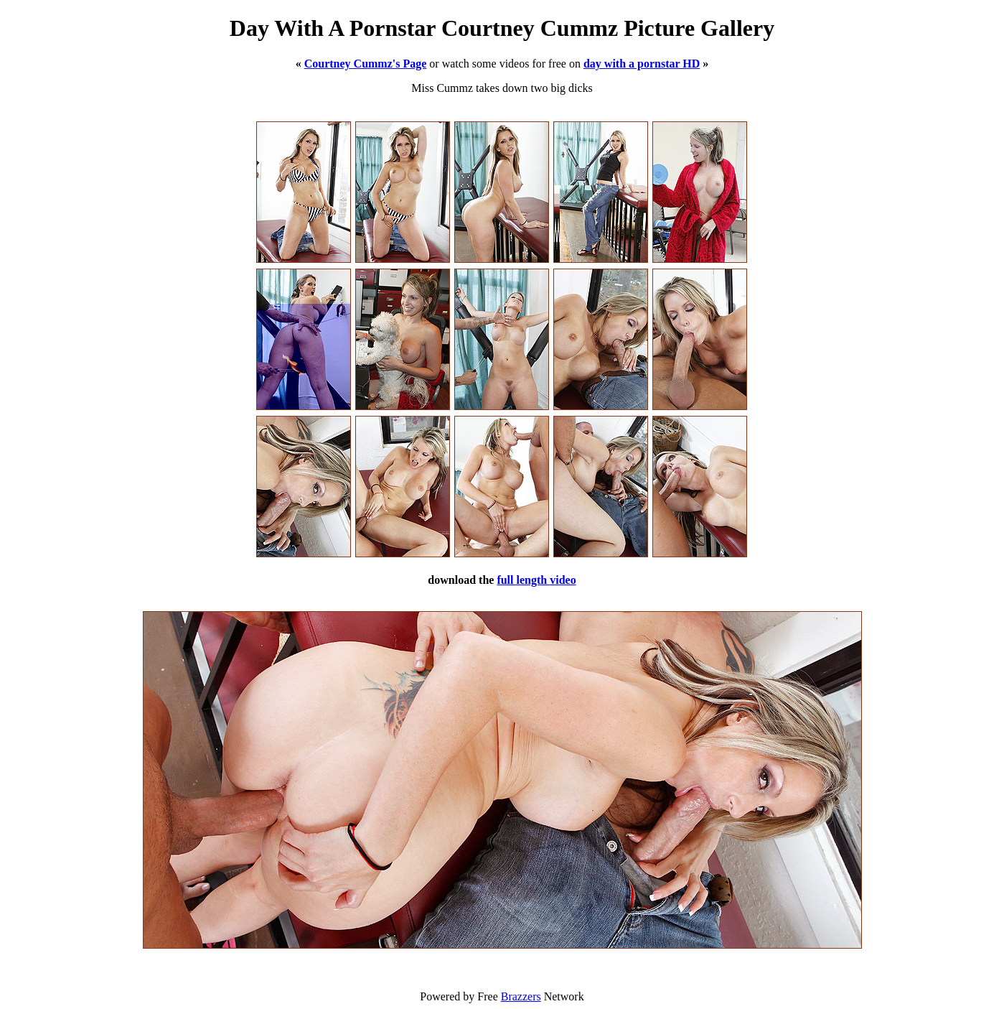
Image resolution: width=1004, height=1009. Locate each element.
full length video (536, 580)
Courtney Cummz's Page (365, 63)
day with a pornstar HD (641, 63)
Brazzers (521, 996)
